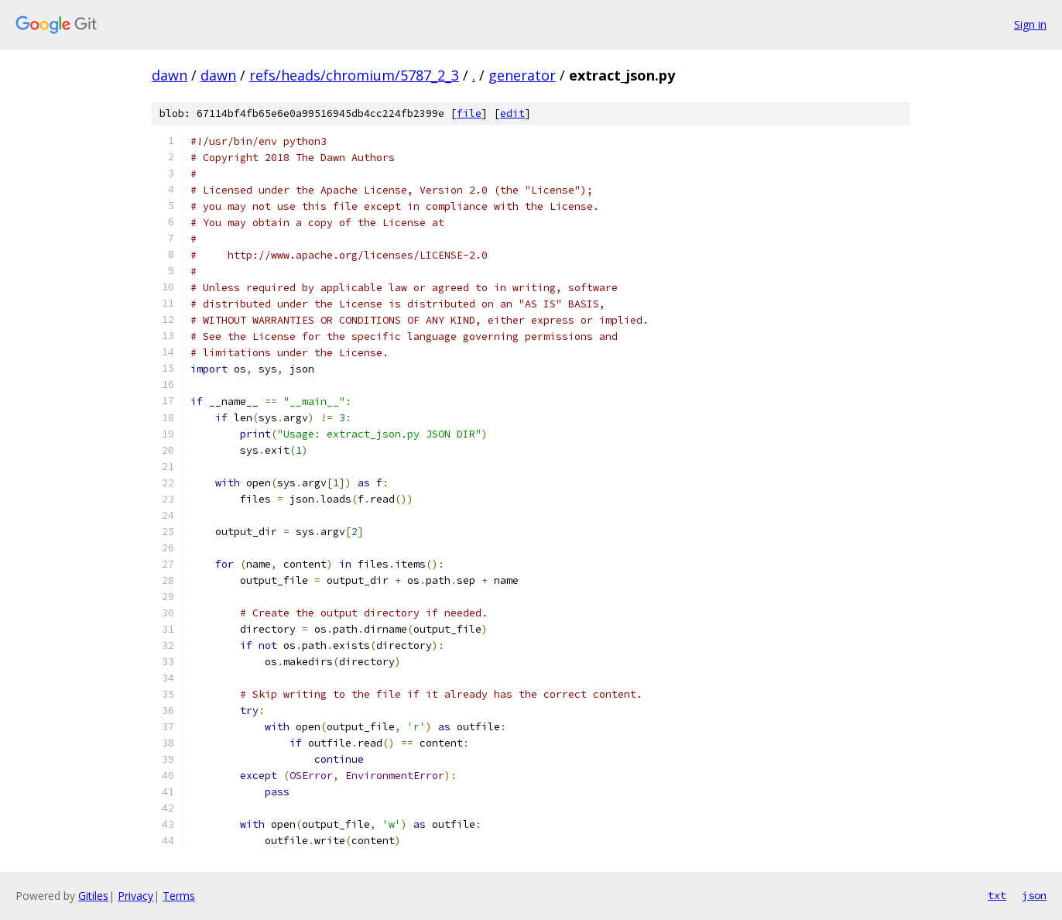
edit (512, 113)
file (469, 113)
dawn (169, 75)
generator (522, 75)
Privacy (135, 895)
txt (997, 895)
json (1034, 895)
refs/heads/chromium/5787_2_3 (354, 75)
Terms (179, 895)
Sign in (1030, 24)
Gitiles (93, 895)
